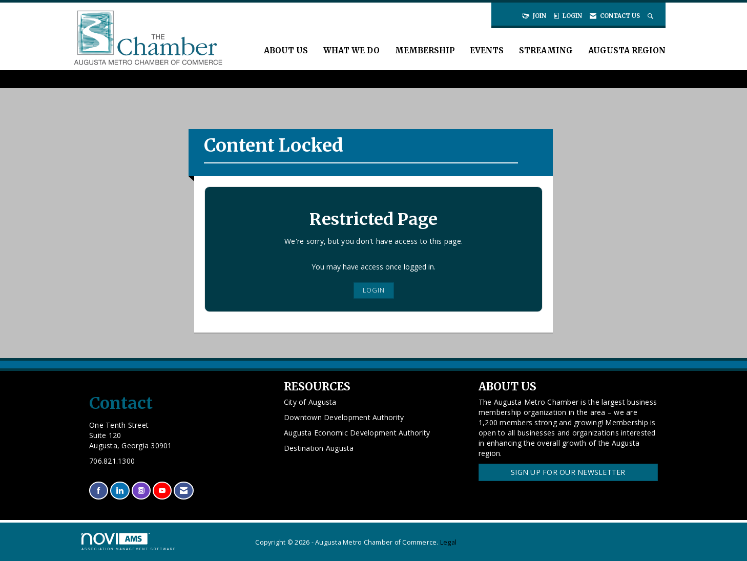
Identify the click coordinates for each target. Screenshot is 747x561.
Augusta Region (627, 50)
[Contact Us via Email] (184, 491)
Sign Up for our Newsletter (568, 472)
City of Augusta (310, 402)
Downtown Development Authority (344, 417)
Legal (448, 542)
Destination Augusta (319, 448)
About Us (286, 50)
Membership (424, 50)
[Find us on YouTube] (162, 491)
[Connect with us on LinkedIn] (119, 491)
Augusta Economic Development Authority (357, 433)
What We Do (351, 50)
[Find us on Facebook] (98, 491)
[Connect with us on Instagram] (141, 491)
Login (374, 290)
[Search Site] (651, 15)
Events (487, 50)
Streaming (546, 50)
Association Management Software (128, 542)
